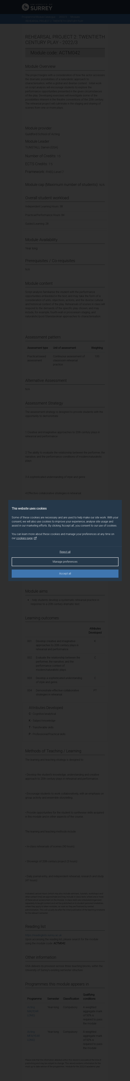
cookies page (26, 538)
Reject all (65, 551)
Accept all (65, 573)
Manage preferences (65, 561)
